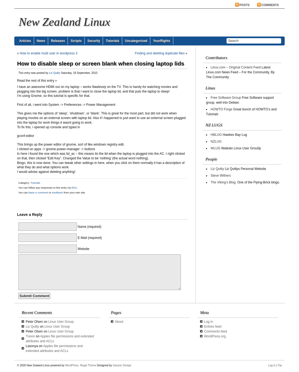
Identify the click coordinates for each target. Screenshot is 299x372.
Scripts (76, 41)
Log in (208, 322)
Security (93, 41)
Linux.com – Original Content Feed (236, 67)
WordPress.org (215, 336)
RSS (74, 187)
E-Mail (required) (90, 238)
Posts (245, 4)
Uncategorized (136, 41)
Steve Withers (221, 175)
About (119, 322)
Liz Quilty (54, 72)
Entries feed (212, 326)
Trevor (30, 336)
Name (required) (89, 227)
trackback (57, 192)
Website (83, 249)
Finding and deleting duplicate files (160, 53)
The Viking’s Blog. (224, 182)
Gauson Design (122, 365)
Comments (270, 4)
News (41, 41)
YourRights (161, 41)
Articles (25, 41)
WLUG (215, 148)
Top (280, 365)
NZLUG (216, 141)
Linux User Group (61, 322)
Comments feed (215, 331)
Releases (58, 41)
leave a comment (38, 192)
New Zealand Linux (64, 21)
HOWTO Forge (221, 109)
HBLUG (216, 135)
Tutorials (112, 41)
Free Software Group (226, 98)
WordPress (71, 365)
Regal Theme (88, 365)
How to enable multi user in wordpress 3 (48, 53)
